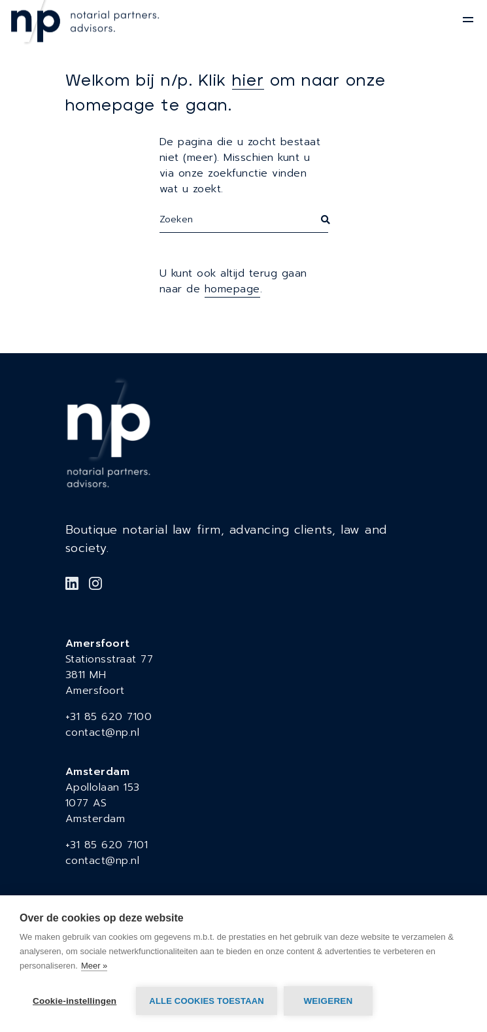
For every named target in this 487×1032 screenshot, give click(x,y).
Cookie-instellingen (74, 1001)
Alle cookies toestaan (206, 1001)
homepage (232, 289)
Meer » (94, 966)
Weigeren (327, 1001)
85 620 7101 (116, 845)
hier (248, 81)
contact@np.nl (102, 732)
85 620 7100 (118, 717)
